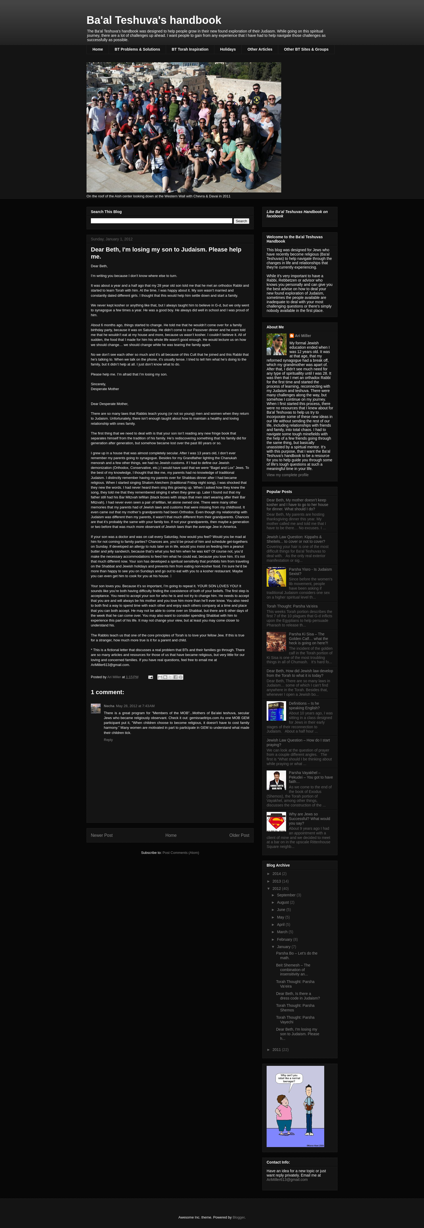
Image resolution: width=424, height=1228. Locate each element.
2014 (277, 873)
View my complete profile (288, 475)
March (283, 932)
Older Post (239, 835)
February (285, 939)
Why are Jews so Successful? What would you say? (309, 818)
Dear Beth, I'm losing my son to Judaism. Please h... (297, 1034)
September (286, 895)
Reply (108, 740)
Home (97, 49)
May (281, 917)
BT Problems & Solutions (137, 49)
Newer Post (102, 835)
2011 (277, 1049)
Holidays (228, 49)
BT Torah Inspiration (190, 49)
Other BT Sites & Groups (306, 49)
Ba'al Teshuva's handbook (154, 20)
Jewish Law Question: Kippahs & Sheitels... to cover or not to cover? (296, 539)
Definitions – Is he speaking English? (304, 705)
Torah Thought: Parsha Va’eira (292, 606)
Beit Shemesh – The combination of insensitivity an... (293, 969)
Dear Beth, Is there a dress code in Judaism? (298, 995)
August (283, 902)
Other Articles (259, 49)
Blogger (238, 1217)
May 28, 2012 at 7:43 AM (135, 706)
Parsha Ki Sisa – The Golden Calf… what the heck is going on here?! (308, 638)
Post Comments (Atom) (181, 853)
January (284, 947)
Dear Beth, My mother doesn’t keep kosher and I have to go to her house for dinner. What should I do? (297, 504)
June (281, 909)
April (281, 924)
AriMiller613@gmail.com (287, 1179)
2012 (277, 888)
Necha (109, 706)
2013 (277, 881)
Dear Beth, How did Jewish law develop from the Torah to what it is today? (300, 673)
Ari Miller (303, 336)
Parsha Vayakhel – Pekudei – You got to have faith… (311, 777)
